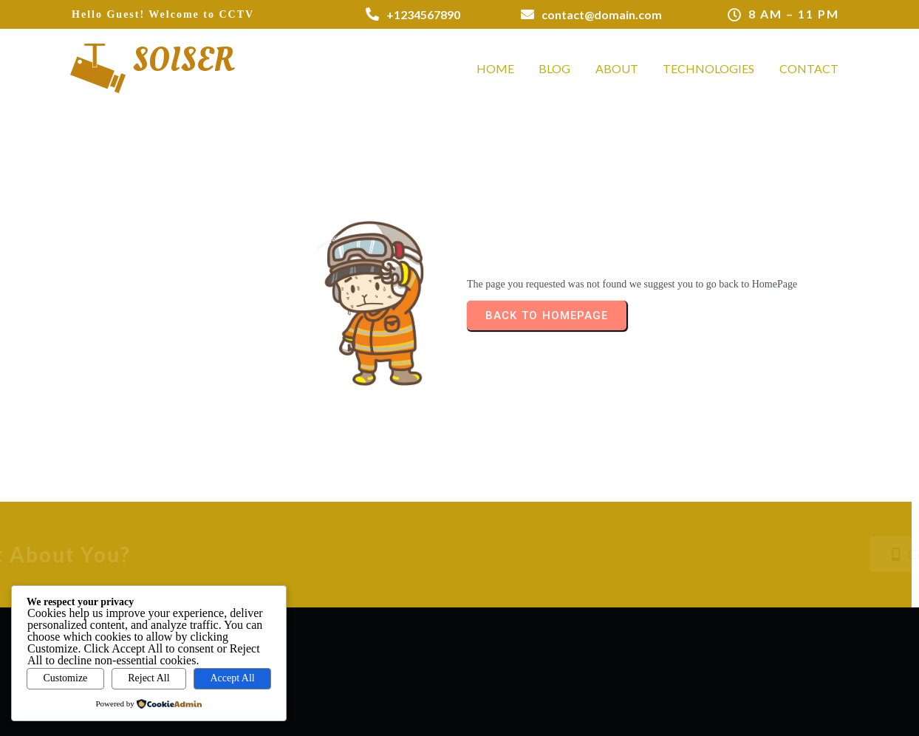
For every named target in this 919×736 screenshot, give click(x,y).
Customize (65, 678)
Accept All (232, 678)
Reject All (148, 678)
